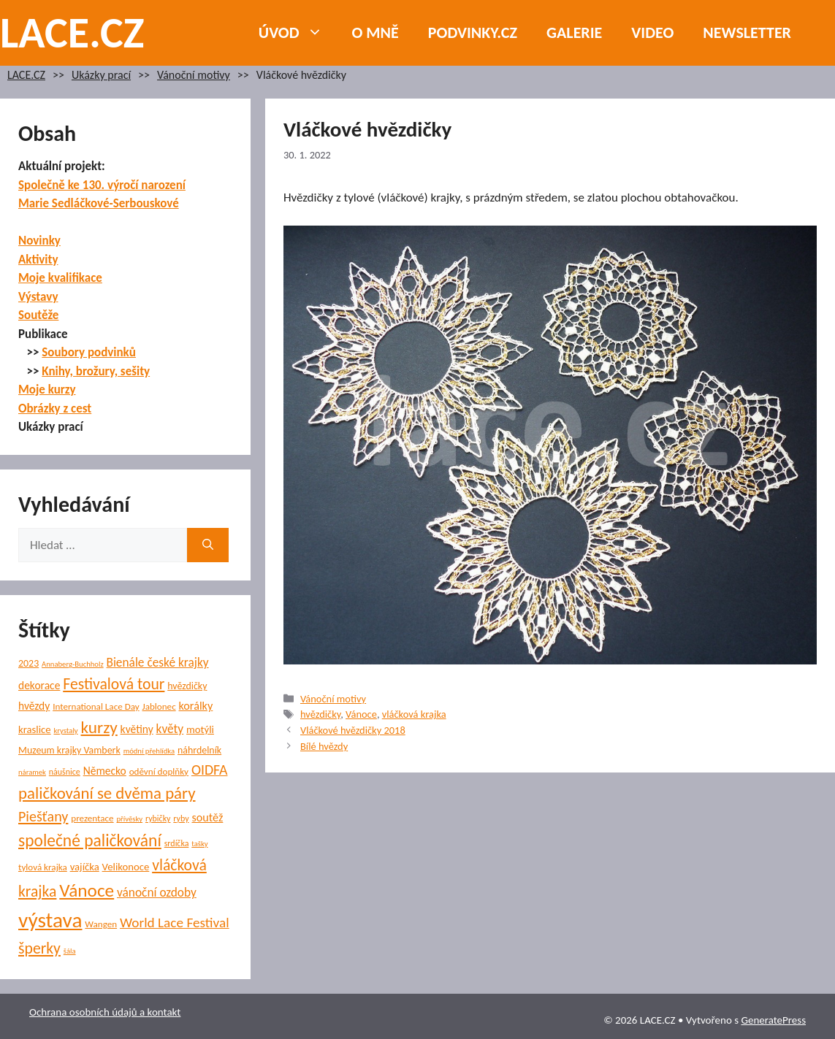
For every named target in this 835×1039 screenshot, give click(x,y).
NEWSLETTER (747, 32)
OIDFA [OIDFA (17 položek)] (209, 769)
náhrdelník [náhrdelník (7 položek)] (199, 750)
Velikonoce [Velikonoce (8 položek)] (126, 866)
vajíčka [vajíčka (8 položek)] (84, 866)
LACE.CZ (72, 32)
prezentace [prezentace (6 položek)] (92, 818)
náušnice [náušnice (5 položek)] (64, 772)
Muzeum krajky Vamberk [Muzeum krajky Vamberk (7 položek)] (69, 750)
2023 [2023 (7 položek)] (28, 663)
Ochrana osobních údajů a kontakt (104, 1012)
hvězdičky (320, 714)
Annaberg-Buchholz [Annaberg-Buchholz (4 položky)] (73, 664)
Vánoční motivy (193, 75)
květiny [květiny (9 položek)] (137, 729)
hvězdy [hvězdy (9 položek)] (34, 706)
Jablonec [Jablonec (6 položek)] (159, 707)
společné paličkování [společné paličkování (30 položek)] (89, 840)
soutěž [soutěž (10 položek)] (207, 817)
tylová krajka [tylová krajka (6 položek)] (42, 867)
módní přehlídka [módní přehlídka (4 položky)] (149, 751)
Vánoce (361, 714)
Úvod (298, 33)
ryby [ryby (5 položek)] (180, 818)
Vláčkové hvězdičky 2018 (352, 730)
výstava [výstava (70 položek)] (50, 920)
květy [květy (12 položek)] (170, 729)
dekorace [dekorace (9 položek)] (39, 685)
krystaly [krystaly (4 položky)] (65, 730)
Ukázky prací (101, 75)
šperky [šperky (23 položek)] (39, 948)
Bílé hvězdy (324, 746)
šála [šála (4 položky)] (70, 951)
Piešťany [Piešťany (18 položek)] (43, 816)
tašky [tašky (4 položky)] (199, 843)
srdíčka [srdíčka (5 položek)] (176, 843)
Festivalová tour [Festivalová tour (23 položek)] (113, 684)
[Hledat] (208, 545)
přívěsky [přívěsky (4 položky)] (129, 819)
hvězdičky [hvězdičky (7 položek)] (187, 686)
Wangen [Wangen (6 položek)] (101, 924)
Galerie (574, 32)
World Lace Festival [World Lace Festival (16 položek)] (174, 922)
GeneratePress (773, 1020)
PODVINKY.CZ (472, 32)
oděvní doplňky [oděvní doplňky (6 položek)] (158, 772)
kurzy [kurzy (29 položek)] (99, 727)
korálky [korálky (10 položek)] (196, 706)
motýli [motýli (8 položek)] (200, 729)
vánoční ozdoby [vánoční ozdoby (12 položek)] (157, 892)
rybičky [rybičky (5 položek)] (158, 818)
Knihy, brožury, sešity (96, 371)
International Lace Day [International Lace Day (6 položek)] (96, 707)
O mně (375, 32)
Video (652, 32)
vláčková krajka (414, 714)
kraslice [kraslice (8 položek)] (34, 729)
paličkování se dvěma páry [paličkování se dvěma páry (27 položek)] (106, 793)
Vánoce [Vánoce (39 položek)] (86, 890)
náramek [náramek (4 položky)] (32, 772)
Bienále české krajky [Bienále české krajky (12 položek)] (157, 662)
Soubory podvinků (89, 352)
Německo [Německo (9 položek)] (104, 771)
